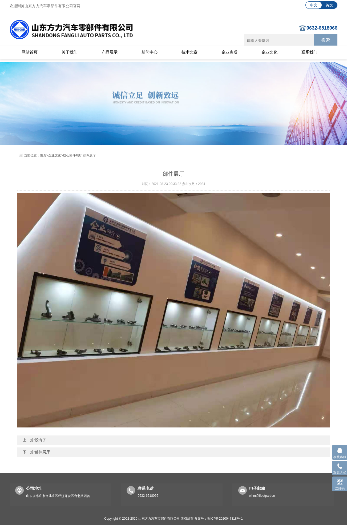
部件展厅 (42, 451)
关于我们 (70, 52)
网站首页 (30, 52)
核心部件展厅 (72, 154)
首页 (43, 154)
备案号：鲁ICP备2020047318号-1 (218, 517)
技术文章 (189, 52)
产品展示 (110, 52)
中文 (313, 5)
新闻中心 (150, 52)
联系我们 (309, 52)
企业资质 (229, 52)
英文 (329, 5)
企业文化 (269, 52)
